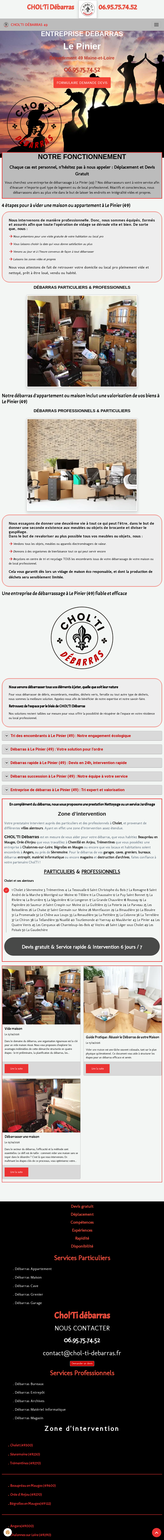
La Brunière (34, 900)
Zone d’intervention (82, 814)
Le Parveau (135, 905)
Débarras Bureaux (29, 1384)
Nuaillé (65, 920)
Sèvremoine (59, 852)
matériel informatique (48, 857)
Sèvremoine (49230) (25, 1454)
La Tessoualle (77, 890)
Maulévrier (124, 920)
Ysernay (105, 920)
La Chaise (39, 910)
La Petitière (107, 915)
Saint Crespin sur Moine (63, 905)
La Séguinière (56, 900)
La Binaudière (125, 910)
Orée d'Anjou (26, 842)
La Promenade (25, 915)
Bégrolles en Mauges (68, 847)
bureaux (144, 852)
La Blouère (147, 910)
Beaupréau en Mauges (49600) (33, 1485)
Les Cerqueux (45, 925)
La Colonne (127, 915)
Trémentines (106, 842)
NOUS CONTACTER (82, 1328)
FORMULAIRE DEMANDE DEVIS (82, 82)
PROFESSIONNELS (100, 872)
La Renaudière (83, 915)
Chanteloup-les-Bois (75, 925)
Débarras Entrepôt (30, 1392)
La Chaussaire (102, 895)
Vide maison (13, 1029)
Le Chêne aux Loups (54, 915)
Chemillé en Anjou (81, 842)
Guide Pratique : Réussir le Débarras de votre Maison (122, 1037)
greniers (131, 852)
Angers (28, 852)
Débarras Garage (28, 1303)
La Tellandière (45, 920)
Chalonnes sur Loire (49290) (30, 1535)
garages (108, 852)
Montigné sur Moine (58, 895)
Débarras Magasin (29, 1418)
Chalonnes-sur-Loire (37, 847)
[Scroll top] (156, 1532)
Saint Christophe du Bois (108, 890)
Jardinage (147, 804)
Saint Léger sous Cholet (126, 925)
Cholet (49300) (21, 1445)
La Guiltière (94, 905)
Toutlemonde (85, 920)
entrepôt (24, 857)
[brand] (25, 24)
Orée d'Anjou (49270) (26, 1494)
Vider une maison (95, 1049)
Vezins (100, 925)
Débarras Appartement (33, 1268)
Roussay (132, 900)
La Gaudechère (37, 930)
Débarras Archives (29, 1401)
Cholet (117, 823)
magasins (86, 857)
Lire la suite (16, 1068)
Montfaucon (101, 910)
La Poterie (115, 905)
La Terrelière (149, 915)
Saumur (36, 905)
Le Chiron (22, 920)
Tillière (83, 895)
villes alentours (32, 828)
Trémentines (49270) (25, 1463)
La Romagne (137, 890)
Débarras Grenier (29, 1294)
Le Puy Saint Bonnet (130, 895)
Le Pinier (143, 920)
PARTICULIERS (59, 872)
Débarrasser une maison (22, 1137)
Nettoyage (112, 804)
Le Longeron (79, 900)
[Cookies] (8, 1532)
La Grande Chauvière (107, 900)
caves (119, 852)
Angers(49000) (22, 1526)
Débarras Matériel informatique (40, 1409)
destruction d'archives (113, 857)
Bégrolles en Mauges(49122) (30, 1503)
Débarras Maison (28, 1277)
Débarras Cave (26, 1286)
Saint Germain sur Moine (69, 910)
